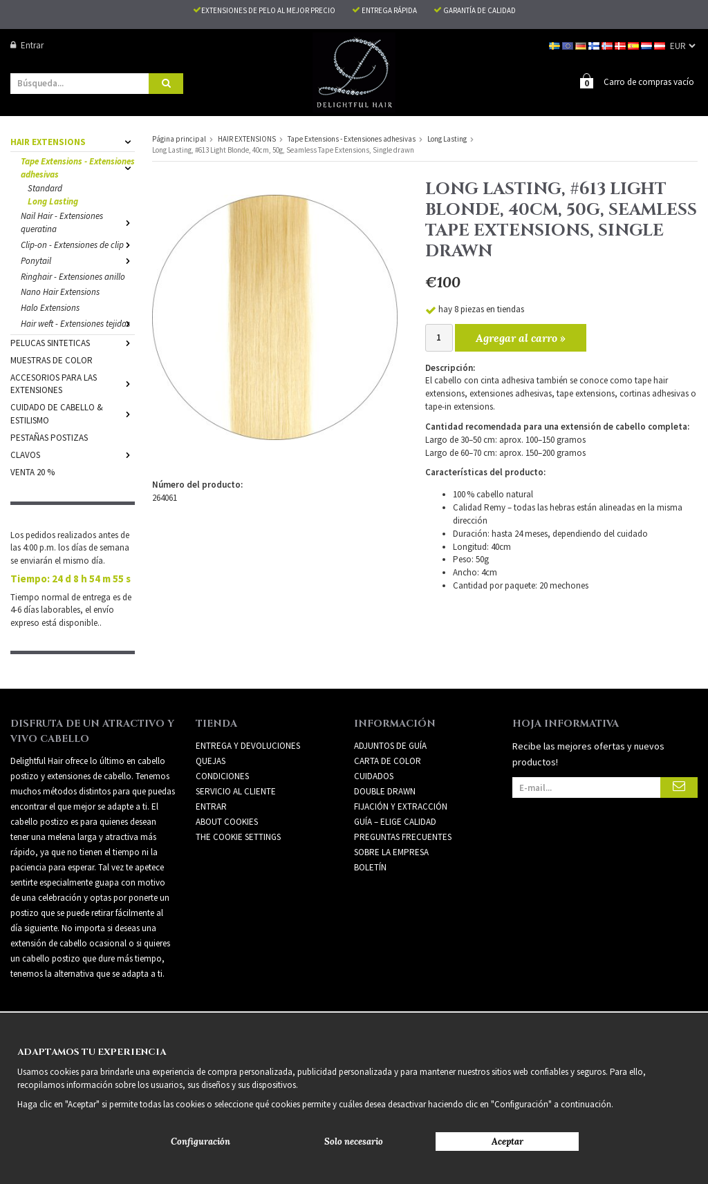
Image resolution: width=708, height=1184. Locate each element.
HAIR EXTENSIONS (72, 141)
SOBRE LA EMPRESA (391, 851)
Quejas (210, 760)
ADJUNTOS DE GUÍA (390, 745)
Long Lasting (53, 201)
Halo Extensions (50, 307)
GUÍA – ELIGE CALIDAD (395, 821)
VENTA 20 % (32, 471)
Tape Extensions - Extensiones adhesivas (78, 167)
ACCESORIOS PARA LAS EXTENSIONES (72, 383)
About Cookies (227, 821)
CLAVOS (72, 454)
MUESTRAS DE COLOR (51, 359)
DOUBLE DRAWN (385, 790)
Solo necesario (353, 1141)
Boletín (370, 866)
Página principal (179, 138)
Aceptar (507, 1141)
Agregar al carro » (521, 337)
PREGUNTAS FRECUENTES (402, 836)
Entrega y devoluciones (248, 745)
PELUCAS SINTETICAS (72, 342)
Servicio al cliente (236, 790)
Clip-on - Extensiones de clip (78, 244)
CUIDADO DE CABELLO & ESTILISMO (72, 413)
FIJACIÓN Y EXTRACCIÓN (400, 806)
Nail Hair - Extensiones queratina (78, 221)
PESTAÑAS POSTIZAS (49, 437)
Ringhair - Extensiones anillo (73, 276)
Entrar (27, 45)
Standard (45, 187)
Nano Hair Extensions (60, 291)
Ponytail (78, 260)
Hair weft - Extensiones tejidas (78, 323)
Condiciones (222, 775)
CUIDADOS (373, 775)
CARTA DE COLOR (387, 760)
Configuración (200, 1141)
